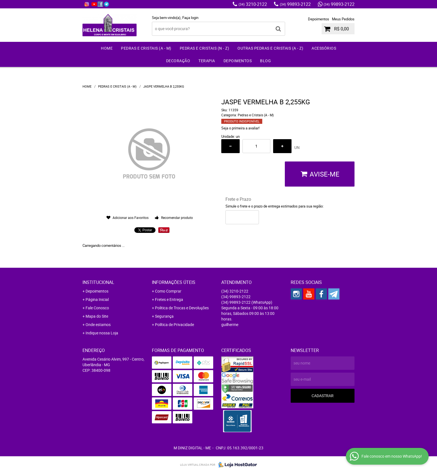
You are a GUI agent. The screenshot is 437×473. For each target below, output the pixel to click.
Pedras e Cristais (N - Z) (204, 48)
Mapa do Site (97, 316)
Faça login (190, 17)
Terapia (206, 60)
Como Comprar (168, 291)
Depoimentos (318, 18)
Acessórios (324, 48)
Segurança (164, 316)
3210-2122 (253, 4)
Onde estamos (98, 324)
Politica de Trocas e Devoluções (182, 307)
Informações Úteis (173, 282)
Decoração (178, 60)
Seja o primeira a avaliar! (240, 128)
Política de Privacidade (174, 324)
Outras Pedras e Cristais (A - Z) (270, 48)
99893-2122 (295, 4)
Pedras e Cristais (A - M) (146, 48)
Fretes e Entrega (169, 299)
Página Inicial (97, 299)
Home (107, 48)
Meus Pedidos (343, 18)
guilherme (229, 324)
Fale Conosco (97, 307)
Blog (265, 60)
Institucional (98, 282)
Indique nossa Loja (102, 333)
